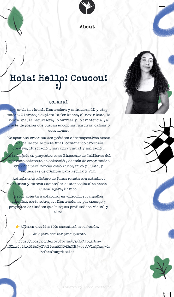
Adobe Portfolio (97, 287)
